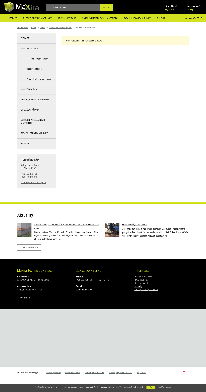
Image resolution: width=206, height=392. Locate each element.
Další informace (165, 387)
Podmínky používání (72, 373)
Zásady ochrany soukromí (146, 289)
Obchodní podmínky (143, 276)
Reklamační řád (141, 280)
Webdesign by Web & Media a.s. (120, 373)
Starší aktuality (29, 247)
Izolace (13, 18)
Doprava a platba (142, 283)
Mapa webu (141, 373)
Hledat (106, 7)
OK (151, 387)
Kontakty (25, 297)
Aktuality (138, 286)
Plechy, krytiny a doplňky (37, 18)
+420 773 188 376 (84, 280)
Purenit (161, 18)
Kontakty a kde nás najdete (33, 182)
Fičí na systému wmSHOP (94, 373)
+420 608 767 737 (193, 18)
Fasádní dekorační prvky (137, 18)
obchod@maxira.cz (84, 289)
